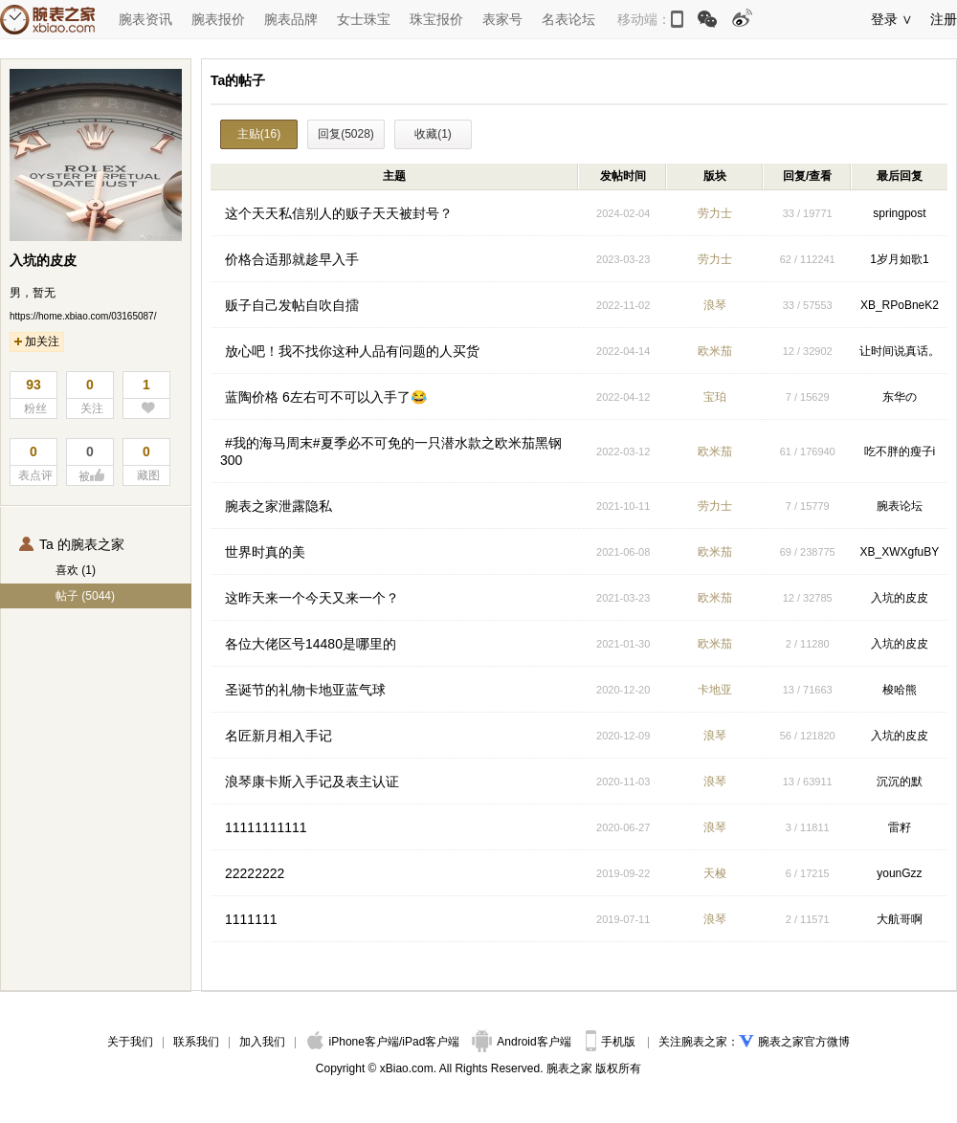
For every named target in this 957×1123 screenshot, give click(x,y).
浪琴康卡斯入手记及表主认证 (312, 781)
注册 (943, 19)
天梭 (714, 873)
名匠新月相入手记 (278, 735)
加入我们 (262, 1041)
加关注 (36, 341)
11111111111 (266, 827)
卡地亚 (715, 689)
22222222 (254, 873)
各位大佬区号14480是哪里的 (310, 643)
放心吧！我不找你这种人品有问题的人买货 (352, 351)
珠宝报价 (436, 19)
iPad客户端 (430, 1041)
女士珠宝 (363, 19)
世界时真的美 (265, 552)
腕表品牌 (291, 19)
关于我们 (130, 1041)
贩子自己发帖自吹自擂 (292, 305)
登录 (884, 19)
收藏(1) (433, 134)
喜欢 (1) (76, 570)
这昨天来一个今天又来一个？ (312, 598)
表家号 (502, 19)
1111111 (251, 919)
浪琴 (714, 305)
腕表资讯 (145, 19)
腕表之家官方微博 (804, 1041)
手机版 (612, 1041)
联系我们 (196, 1041)
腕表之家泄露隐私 (278, 506)
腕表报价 (218, 19)
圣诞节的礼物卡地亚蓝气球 (305, 689)
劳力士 (715, 213)
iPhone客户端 (353, 1041)
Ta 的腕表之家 (71, 544)
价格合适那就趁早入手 (292, 259)
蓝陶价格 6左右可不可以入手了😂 (326, 397)
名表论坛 (568, 19)
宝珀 (714, 397)
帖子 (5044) (85, 596)
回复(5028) (346, 134)
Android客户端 (523, 1041)
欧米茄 (715, 351)
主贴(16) (258, 134)
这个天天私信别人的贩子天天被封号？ (339, 213)
